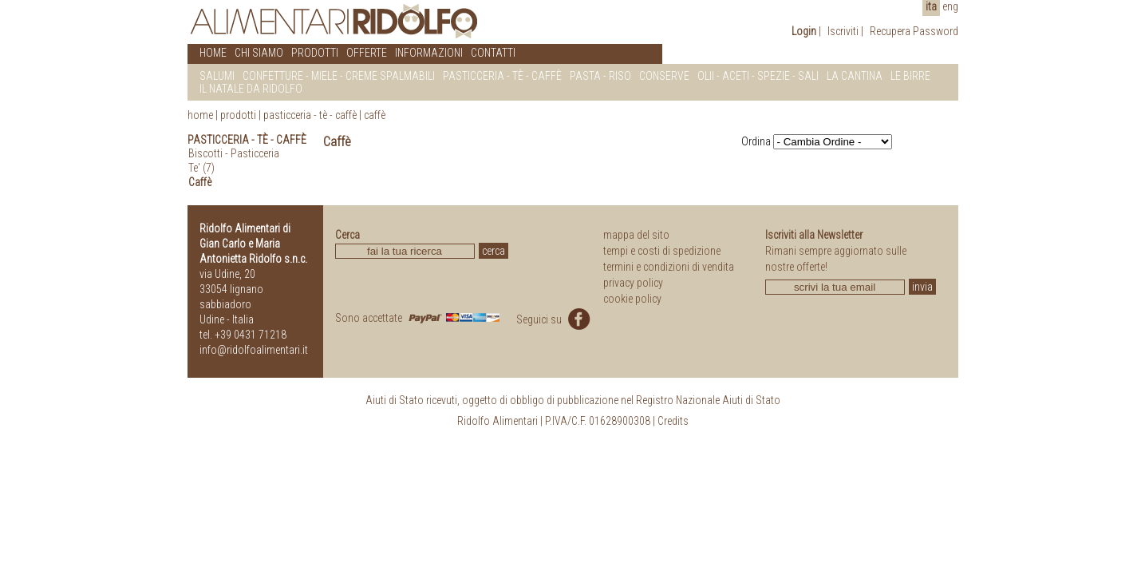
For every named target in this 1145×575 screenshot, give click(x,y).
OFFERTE (366, 52)
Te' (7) (201, 167)
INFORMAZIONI (429, 52)
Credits (673, 420)
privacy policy (633, 282)
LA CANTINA (854, 75)
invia (922, 286)
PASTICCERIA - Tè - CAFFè (502, 75)
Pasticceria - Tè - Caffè (310, 115)
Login (804, 31)
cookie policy (632, 298)
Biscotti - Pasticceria (233, 153)
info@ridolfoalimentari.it (253, 349)
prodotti (238, 115)
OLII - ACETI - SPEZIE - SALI (758, 75)
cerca (493, 250)
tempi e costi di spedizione (662, 250)
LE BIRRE (910, 75)
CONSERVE (664, 75)
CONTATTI (493, 52)
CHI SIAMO (259, 52)
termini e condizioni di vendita (668, 266)
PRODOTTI (314, 52)
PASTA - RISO (600, 75)
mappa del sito (636, 234)
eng (950, 6)
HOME (213, 52)
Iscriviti (843, 31)
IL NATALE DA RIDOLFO (250, 88)
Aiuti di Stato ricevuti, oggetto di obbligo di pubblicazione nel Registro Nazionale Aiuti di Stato (572, 400)
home (200, 115)
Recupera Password (914, 31)
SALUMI (217, 75)
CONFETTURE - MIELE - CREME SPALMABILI (339, 75)
